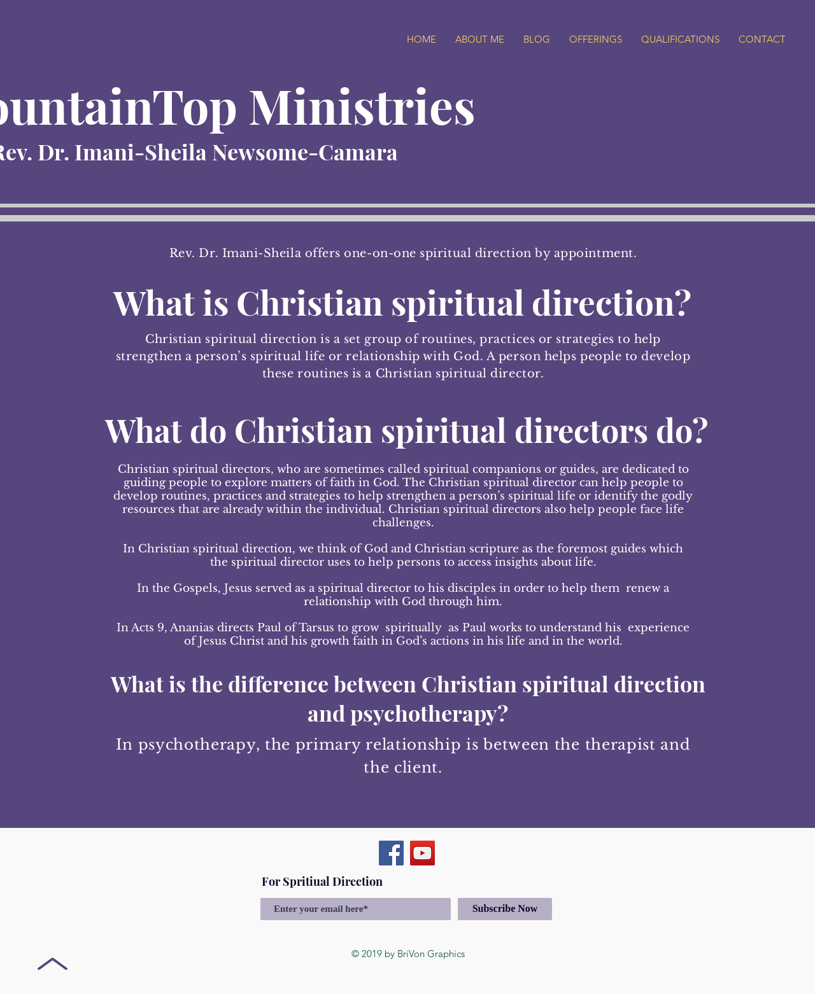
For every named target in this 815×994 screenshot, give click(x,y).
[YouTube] (422, 853)
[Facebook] (391, 853)
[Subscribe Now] (505, 909)
